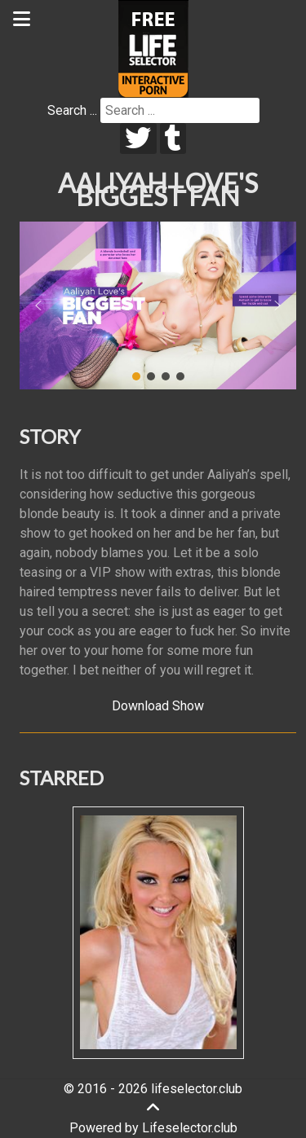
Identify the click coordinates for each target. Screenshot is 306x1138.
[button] (38, 305)
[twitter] (138, 138)
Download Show (158, 706)
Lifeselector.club (189, 1128)
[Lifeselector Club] (153, 47)
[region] (158, 305)
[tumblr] (173, 138)
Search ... (72, 110)
